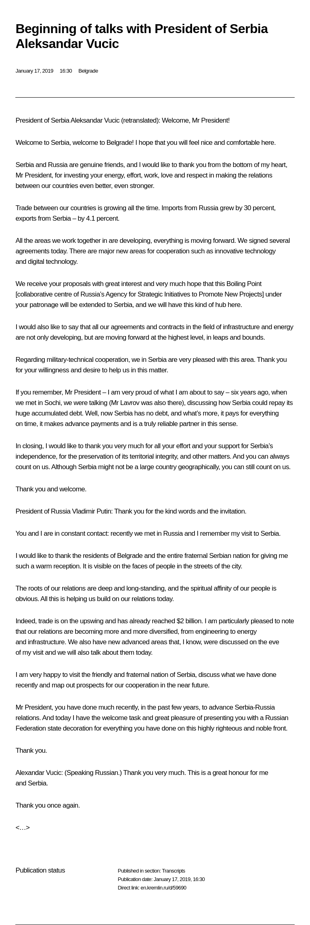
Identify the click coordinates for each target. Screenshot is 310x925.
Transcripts (173, 871)
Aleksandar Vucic (95, 120)
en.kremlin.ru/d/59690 (163, 888)
